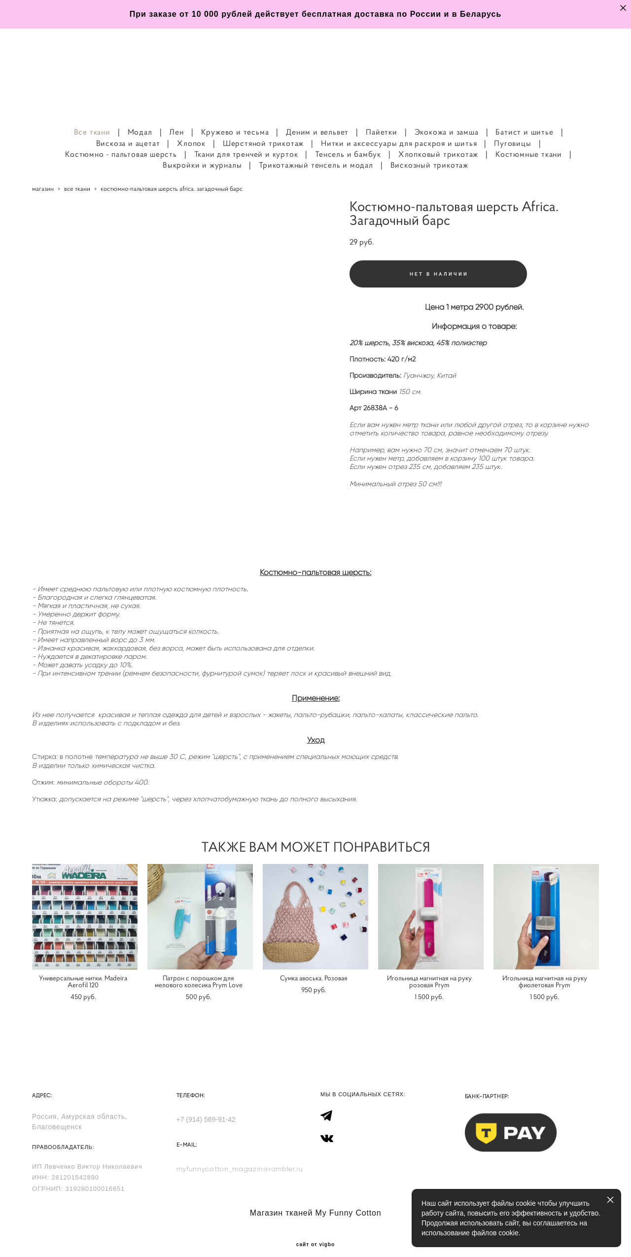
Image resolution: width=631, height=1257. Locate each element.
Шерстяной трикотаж (263, 132)
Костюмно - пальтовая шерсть (121, 143)
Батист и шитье (524, 121)
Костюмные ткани (528, 143)
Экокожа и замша (447, 121)
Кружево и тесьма (235, 121)
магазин (43, 178)
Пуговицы (512, 132)
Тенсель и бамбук (348, 143)
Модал (140, 121)
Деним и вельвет (317, 121)
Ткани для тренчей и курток (246, 143)
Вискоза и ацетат (128, 132)
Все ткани (92, 121)
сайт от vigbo (315, 1233)
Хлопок (191, 132)
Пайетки (381, 121)
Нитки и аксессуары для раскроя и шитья (399, 132)
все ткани (77, 178)
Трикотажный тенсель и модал (316, 154)
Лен (176, 121)
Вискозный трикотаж (429, 154)
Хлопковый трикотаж (438, 143)
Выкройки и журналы (202, 154)
